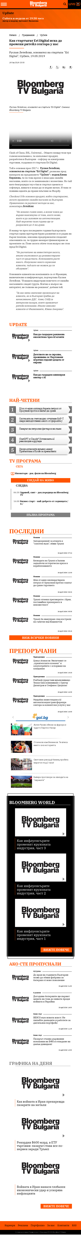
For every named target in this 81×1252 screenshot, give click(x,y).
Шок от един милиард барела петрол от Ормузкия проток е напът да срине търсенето (52, 583)
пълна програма (41, 515)
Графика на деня (30, 1063)
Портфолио (38, 1225)
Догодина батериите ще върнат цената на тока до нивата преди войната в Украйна (51, 999)
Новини (36, 537)
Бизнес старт (37, 1014)
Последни (26, 531)
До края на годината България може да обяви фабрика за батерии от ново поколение (50, 977)
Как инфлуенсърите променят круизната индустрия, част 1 (34, 934)
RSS (74, 1225)
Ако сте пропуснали (35, 964)
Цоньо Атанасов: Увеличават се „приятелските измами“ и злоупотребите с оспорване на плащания (49, 664)
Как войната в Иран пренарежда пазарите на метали (41, 1103)
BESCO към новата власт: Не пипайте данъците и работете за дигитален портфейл (52, 1020)
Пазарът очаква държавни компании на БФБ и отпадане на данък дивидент (51, 1041)
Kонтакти (63, 1225)
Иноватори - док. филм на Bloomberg (33, 473)
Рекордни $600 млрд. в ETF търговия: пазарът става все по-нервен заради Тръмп (40, 1145)
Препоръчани (33, 650)
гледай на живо (40, 480)
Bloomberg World (32, 802)
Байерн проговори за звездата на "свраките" (39, 782)
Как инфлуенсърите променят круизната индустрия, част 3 (34, 844)
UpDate (18, 324)
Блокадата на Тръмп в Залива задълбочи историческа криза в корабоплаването (50, 563)
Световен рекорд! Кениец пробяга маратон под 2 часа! (39, 764)
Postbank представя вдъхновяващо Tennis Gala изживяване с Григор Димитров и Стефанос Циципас (51, 683)
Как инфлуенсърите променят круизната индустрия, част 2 (34, 889)
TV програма (25, 460)
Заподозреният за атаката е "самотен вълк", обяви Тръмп (48, 542)
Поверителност (34, 1232)
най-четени (24, 400)
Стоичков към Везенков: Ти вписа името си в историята (39, 747)
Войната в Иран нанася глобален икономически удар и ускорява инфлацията (41, 1190)
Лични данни (43, 1232)
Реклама (23, 1225)
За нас (51, 1225)
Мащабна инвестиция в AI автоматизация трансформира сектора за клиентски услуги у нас (52, 702)
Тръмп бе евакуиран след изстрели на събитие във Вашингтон (52, 620)
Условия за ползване (21, 1232)
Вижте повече (56, 950)
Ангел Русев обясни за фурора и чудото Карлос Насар (38, 729)
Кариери (10, 1225)
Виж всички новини (40, 638)
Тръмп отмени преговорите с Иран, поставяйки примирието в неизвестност (52, 602)
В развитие (37, 993)
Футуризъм (37, 971)
